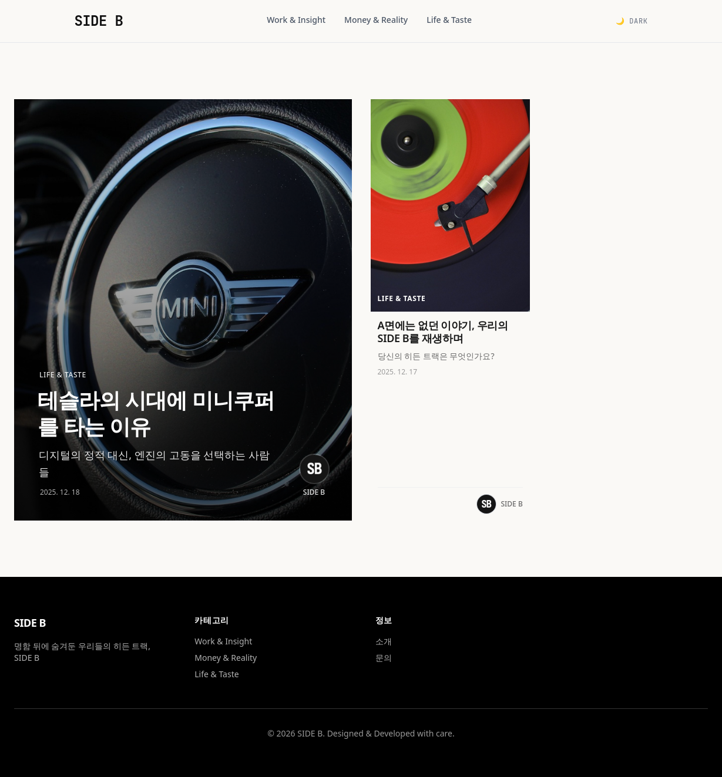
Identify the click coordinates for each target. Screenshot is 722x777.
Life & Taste (449, 19)
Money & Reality (376, 19)
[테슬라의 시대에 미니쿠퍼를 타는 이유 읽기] (183, 310)
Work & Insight (296, 19)
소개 (383, 641)
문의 (383, 657)
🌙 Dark (632, 21)
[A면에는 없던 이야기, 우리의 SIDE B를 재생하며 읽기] (450, 310)
